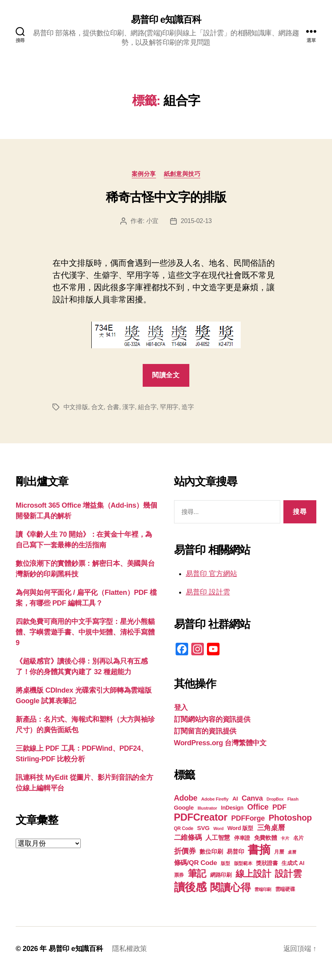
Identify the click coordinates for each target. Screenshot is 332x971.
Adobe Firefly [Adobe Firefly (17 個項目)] (215, 799)
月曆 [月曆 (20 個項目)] (279, 852)
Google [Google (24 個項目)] (184, 807)
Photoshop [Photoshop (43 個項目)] (290, 818)
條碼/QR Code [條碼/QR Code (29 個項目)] (195, 863)
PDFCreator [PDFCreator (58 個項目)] (200, 817)
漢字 (128, 407)
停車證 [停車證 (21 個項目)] (242, 838)
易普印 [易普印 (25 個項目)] (235, 851)
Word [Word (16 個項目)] (218, 828)
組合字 (147, 407)
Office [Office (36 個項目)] (258, 807)
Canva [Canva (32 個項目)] (252, 798)
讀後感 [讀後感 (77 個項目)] (190, 887)
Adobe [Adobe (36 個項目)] (186, 798)
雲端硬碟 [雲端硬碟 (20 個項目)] (285, 889)
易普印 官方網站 (211, 574)
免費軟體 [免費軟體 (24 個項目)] (265, 837)
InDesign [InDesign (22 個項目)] (232, 808)
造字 (187, 407)
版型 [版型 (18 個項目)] (225, 863)
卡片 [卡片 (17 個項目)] (285, 838)
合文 (97, 407)
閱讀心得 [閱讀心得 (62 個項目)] (230, 887)
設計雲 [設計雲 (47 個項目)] (288, 874)
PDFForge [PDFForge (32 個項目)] (248, 818)
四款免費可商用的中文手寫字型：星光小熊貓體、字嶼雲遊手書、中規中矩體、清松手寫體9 (85, 632)
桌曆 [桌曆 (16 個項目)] (292, 852)
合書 (113, 407)
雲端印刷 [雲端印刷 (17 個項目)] (262, 889)
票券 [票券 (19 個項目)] (179, 875)
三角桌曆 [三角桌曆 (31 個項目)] (271, 828)
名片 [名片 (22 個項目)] (298, 838)
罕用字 (169, 407)
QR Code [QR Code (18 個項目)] (183, 828)
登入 (181, 707)
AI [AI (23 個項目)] (235, 798)
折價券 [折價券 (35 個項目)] (185, 851)
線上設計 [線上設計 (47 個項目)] (253, 874)
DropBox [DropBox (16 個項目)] (275, 799)
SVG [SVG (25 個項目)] (203, 828)
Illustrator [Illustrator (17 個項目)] (207, 808)
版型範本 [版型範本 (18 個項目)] (243, 863)
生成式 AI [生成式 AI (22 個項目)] (292, 863)
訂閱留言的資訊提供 (205, 731)
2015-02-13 (196, 221)
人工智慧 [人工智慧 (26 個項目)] (217, 837)
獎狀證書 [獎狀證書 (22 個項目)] (267, 863)
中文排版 (75, 407)
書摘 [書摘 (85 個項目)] (259, 849)
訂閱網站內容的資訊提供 (212, 719)
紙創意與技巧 (182, 173)
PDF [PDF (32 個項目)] (279, 807)
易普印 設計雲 (208, 592)
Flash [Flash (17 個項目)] (293, 799)
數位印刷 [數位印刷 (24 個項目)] (211, 851)
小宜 (152, 221)
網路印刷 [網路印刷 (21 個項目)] (221, 875)
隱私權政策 (129, 949)
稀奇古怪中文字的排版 (166, 197)
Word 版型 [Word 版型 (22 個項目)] (240, 828)
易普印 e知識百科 (166, 19)
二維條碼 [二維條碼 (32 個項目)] (188, 837)
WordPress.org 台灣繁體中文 (220, 743)
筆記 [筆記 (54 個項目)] (197, 873)
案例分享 (144, 173)
